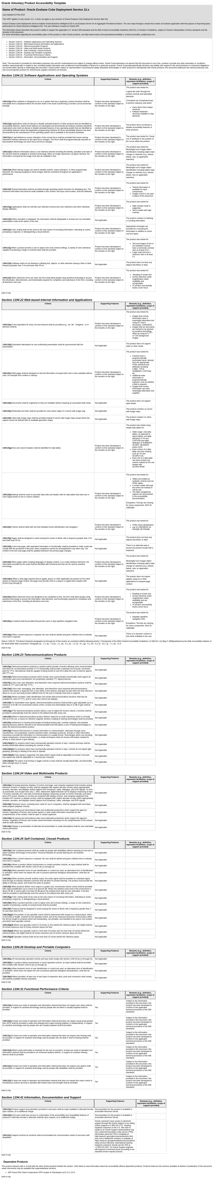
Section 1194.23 (15, 46)
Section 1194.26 (15, 53)
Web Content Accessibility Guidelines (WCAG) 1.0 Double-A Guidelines (127, 30)
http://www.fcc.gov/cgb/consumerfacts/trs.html (114, 1136)
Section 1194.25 (15, 50)
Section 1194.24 (15, 48)
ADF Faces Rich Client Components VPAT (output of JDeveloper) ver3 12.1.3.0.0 (41, 1172)
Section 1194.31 (15, 55)
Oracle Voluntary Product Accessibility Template (34, 3)
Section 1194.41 (15, 57)
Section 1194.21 (15, 42)
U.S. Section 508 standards (79, 30)
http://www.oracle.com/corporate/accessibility (103, 34)
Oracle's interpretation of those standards (183, 30)
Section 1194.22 (15, 44)
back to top (6, 293)
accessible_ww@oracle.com (143, 34)
